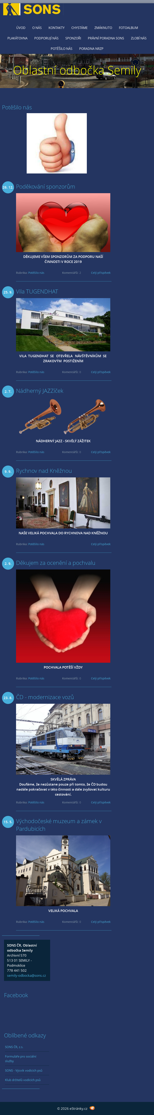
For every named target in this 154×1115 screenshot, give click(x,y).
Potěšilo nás (61, 48)
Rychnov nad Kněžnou (44, 470)
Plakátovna (17, 38)
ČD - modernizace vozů (45, 697)
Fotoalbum (128, 28)
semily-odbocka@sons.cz (26, 975)
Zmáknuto (103, 28)
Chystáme (79, 28)
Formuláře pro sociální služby (20, 1058)
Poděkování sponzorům (45, 186)
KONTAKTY (57, 28)
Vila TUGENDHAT (37, 291)
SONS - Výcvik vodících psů (23, 1070)
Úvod (20, 28)
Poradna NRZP (91, 48)
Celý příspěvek (100, 273)
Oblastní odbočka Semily (77, 70)
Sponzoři (73, 38)
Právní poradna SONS (106, 38)
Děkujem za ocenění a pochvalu (55, 562)
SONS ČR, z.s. (14, 1047)
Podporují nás (46, 38)
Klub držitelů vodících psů (23, 1080)
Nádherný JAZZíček (39, 390)
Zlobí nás (139, 38)
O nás (37, 28)
